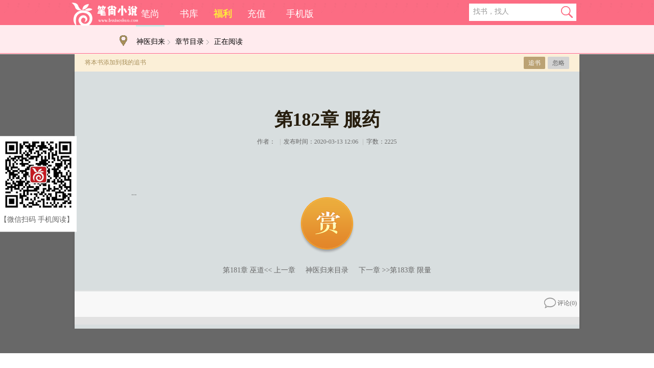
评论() (560, 302)
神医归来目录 (327, 270)
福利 (223, 14)
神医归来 (150, 41)
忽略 (558, 62)
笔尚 (150, 14)
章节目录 (189, 41)
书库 (189, 14)
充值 (256, 14)
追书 (534, 62)
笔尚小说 (105, 14)
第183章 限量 (410, 270)
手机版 (300, 14)
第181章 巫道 (243, 270)
